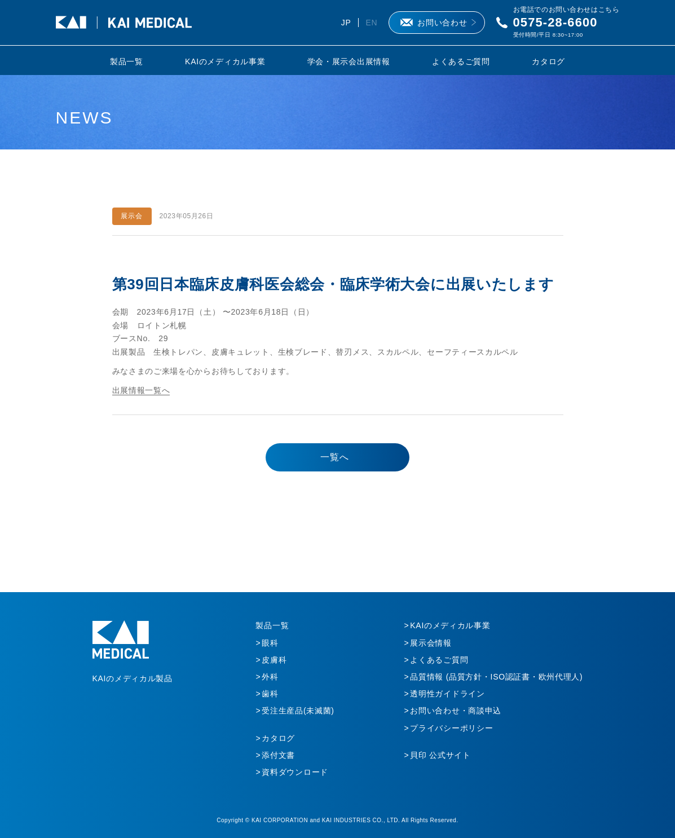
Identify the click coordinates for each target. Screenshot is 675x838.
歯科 (270, 693)
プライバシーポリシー (451, 728)
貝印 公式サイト (440, 755)
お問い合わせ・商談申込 (455, 710)
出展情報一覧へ (141, 390)
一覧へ (334, 457)
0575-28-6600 (555, 22)
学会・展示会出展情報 (348, 61)
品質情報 (496, 676)
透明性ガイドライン (447, 693)
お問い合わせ (442, 22)
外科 (270, 676)
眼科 (270, 642)
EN (371, 22)
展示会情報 (431, 642)
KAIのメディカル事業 (225, 61)
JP (346, 22)
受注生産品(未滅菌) (298, 710)
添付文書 (278, 755)
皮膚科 (274, 659)
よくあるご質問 (461, 61)
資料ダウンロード (295, 772)
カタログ (548, 61)
